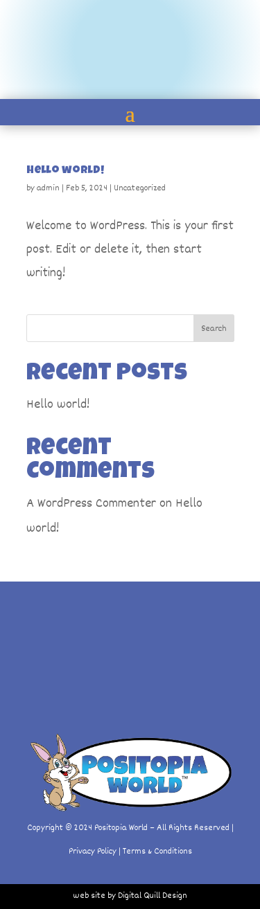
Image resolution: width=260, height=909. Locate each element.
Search (214, 329)
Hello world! (65, 171)
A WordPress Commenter (91, 504)
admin (48, 188)
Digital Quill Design (152, 896)
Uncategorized (140, 188)
